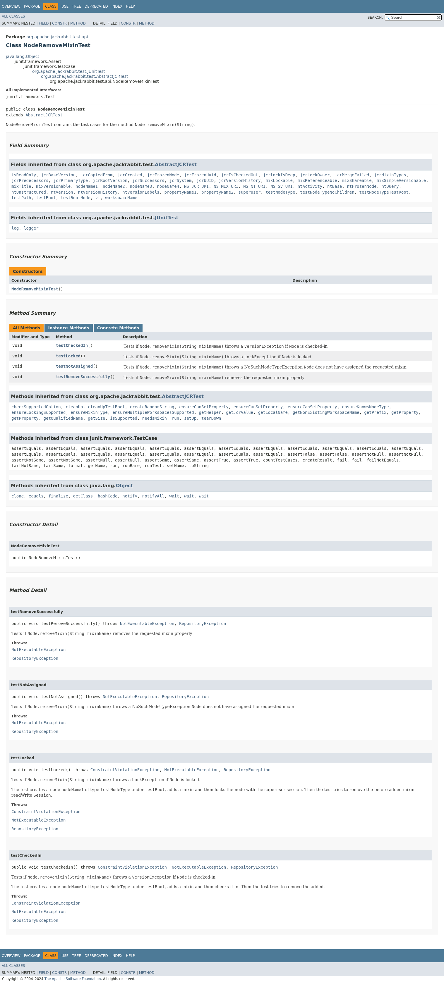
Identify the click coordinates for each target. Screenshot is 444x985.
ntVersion (62, 192)
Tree (76, 6)
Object (124, 485)
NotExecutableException (147, 623)
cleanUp (74, 406)
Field (44, 23)
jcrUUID (205, 180)
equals (36, 496)
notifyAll (153, 496)
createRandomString (152, 406)
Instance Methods (68, 328)
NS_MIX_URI (226, 186)
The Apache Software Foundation (72, 979)
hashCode (107, 496)
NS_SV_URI (281, 186)
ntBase (334, 186)
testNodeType (280, 192)
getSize (96, 418)
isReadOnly (23, 175)
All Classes (13, 16)
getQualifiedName (63, 418)
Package (32, 6)
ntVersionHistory (98, 192)
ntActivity (310, 186)
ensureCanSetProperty (204, 406)
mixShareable (357, 180)
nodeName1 (87, 186)
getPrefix (375, 412)
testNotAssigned (74, 366)
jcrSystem (180, 180)
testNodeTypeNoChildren (327, 192)
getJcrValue (239, 412)
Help (130, 6)
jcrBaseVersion (58, 175)
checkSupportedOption (36, 406)
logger (31, 228)
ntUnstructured (28, 192)
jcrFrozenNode (163, 175)
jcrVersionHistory (239, 180)
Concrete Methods (118, 328)
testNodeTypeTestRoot (384, 192)
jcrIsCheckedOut (239, 175)
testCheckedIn (72, 345)
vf (97, 197)
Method (78, 23)
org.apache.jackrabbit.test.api (57, 37)
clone (17, 496)
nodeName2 (114, 186)
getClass (83, 496)
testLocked (68, 356)
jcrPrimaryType (70, 180)
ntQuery (390, 186)
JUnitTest (166, 218)
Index (117, 6)
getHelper (210, 412)
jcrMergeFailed (352, 175)
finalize (58, 496)
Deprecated (96, 6)
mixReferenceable (317, 180)
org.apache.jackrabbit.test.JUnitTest (68, 71)
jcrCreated (129, 175)
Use (64, 6)
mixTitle (21, 186)
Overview (11, 6)
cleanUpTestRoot (106, 406)
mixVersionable (53, 186)
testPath (21, 197)
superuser (249, 192)
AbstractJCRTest (43, 115)
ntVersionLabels (140, 192)
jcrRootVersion (110, 180)
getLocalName (273, 412)
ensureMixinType (89, 412)
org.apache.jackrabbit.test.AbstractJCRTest (84, 76)
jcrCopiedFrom (96, 175)
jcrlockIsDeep (279, 175)
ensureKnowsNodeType (365, 406)
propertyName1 (180, 192)
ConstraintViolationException (125, 769)
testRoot (46, 197)
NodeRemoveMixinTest (34, 289)
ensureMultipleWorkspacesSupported (153, 412)
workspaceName (121, 197)
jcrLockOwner (315, 175)
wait (174, 496)
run (175, 418)
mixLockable (279, 180)
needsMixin (154, 418)
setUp (190, 418)
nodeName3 (141, 186)
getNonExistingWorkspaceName (326, 412)
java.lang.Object (22, 56)
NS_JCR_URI (196, 186)
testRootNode (75, 197)
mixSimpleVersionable (401, 180)
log (15, 228)
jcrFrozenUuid (200, 175)
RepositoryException (202, 623)
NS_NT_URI (254, 186)
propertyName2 (217, 192)
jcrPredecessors (29, 180)
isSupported (123, 418)
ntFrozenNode (361, 186)
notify (129, 496)
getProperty (405, 412)
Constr (59, 23)
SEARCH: (375, 18)
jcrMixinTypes (390, 175)
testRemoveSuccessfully (83, 376)
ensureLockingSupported (38, 412)
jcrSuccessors (148, 180)
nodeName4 (168, 186)
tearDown (211, 418)
